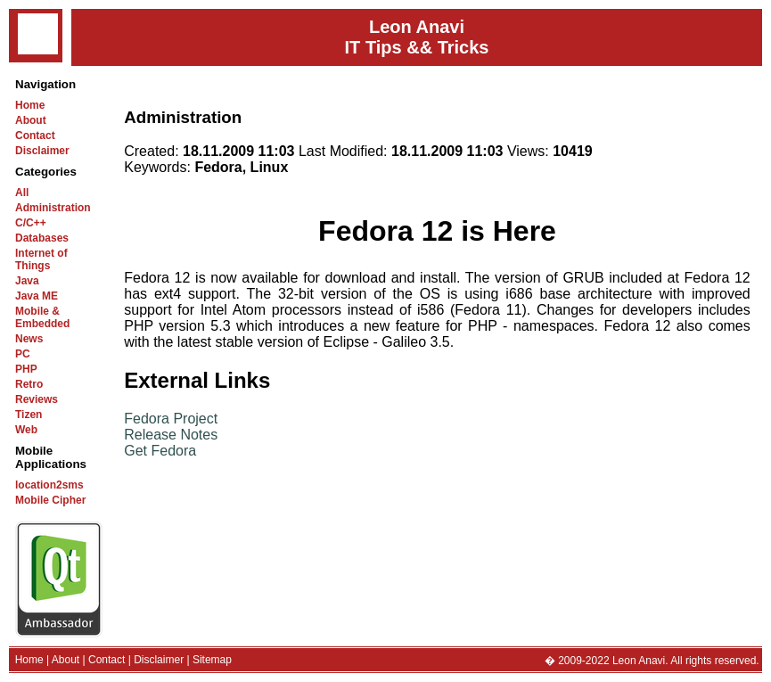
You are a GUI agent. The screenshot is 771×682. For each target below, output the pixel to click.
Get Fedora (160, 450)
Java (27, 281)
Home (30, 105)
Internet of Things (41, 259)
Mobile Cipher (50, 500)
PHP (26, 369)
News (29, 339)
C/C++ (30, 223)
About (30, 120)
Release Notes (170, 434)
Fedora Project (170, 418)
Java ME (36, 296)
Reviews (36, 399)
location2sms (49, 485)
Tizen (28, 414)
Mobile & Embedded (42, 317)
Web (26, 429)
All (22, 192)
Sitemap (212, 659)
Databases (42, 238)
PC (22, 354)
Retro (29, 384)
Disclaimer (42, 150)
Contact (35, 135)
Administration (53, 207)
